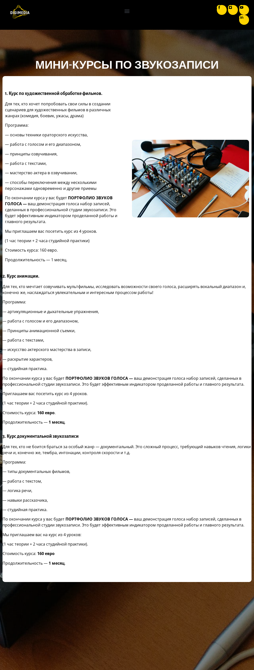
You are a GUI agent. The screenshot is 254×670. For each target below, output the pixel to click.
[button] (127, 11)
